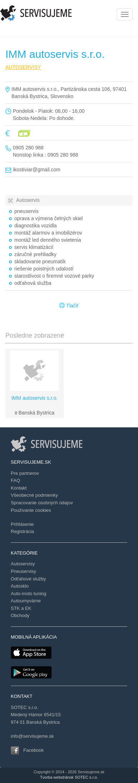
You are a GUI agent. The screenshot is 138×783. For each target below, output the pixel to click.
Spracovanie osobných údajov (42, 502)
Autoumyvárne (26, 600)
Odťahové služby (28, 579)
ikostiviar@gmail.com (36, 169)
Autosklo (20, 586)
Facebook (33, 750)
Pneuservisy (23, 571)
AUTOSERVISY (23, 67)
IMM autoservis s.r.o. (34, 398)
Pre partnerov (25, 473)
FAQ (15, 480)
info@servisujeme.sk (32, 736)
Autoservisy (23, 563)
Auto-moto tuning (28, 593)
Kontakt (19, 488)
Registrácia (22, 531)
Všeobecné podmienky (34, 495)
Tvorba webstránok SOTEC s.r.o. (69, 777)
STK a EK (21, 608)
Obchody (20, 615)
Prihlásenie (22, 524)
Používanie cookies (31, 510)
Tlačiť (69, 306)
